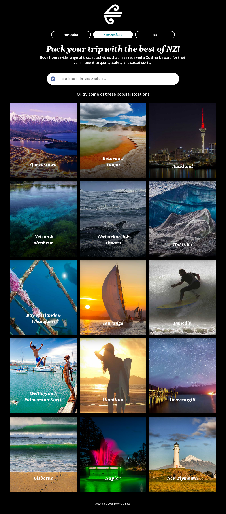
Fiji (155, 35)
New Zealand (113, 35)
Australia (71, 35)
